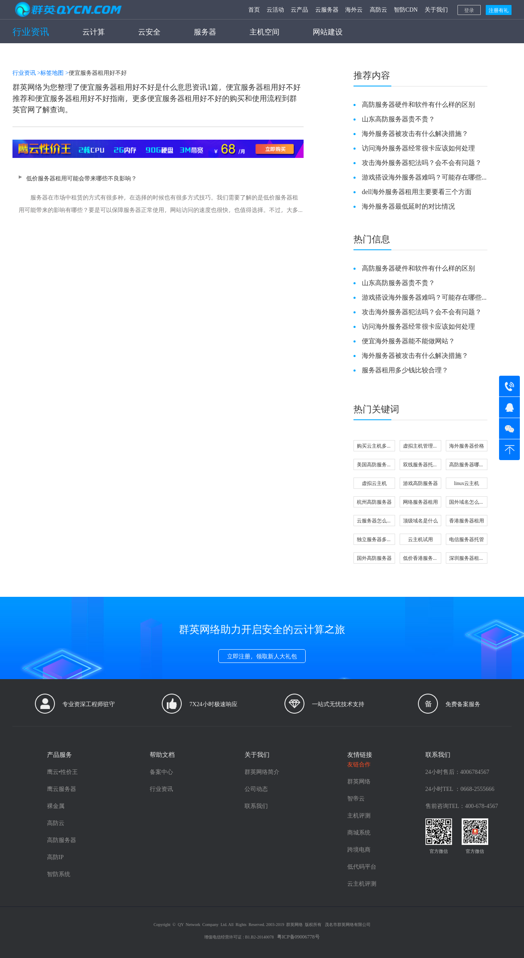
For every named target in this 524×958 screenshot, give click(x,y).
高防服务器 (61, 840)
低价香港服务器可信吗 (420, 558)
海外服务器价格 (466, 445)
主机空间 (264, 31)
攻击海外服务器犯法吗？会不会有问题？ (422, 162)
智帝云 (356, 798)
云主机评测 (361, 883)
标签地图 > (54, 72)
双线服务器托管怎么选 (420, 465)
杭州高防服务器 (374, 501)
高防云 (378, 9)
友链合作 (359, 764)
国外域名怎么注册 (466, 502)
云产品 (299, 9)
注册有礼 (499, 10)
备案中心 (161, 772)
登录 (469, 10)
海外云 (354, 9)
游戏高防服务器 (420, 483)
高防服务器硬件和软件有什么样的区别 (418, 104)
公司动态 (256, 789)
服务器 (205, 31)
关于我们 (436, 9)
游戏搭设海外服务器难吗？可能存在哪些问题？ (422, 177)
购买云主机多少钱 (374, 446)
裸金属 (55, 806)
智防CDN (406, 9)
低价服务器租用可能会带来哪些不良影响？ (158, 195)
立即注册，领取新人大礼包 (262, 656)
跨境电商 (359, 849)
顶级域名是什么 (420, 520)
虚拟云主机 (374, 483)
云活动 (275, 9)
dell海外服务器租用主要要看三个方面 (417, 191)
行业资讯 (30, 31)
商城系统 (359, 832)
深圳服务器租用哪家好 (466, 558)
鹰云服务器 (61, 789)
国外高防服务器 (374, 557)
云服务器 (327, 9)
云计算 (93, 31)
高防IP (55, 857)
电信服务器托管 (466, 539)
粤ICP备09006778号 (298, 936)
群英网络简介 (262, 772)
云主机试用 (420, 539)
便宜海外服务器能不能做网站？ (408, 340)
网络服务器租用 (420, 501)
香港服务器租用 (466, 520)
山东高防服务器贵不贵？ (398, 118)
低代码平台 (361, 866)
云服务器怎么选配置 (374, 521)
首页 (254, 9)
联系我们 (256, 806)
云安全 (149, 31)
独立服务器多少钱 (374, 540)
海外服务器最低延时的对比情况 (408, 206)
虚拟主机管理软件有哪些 (420, 446)
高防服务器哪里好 (466, 465)
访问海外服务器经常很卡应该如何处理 (418, 148)
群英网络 (359, 781)
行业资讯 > (26, 72)
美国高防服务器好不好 (374, 465)
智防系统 (58, 874)
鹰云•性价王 (62, 772)
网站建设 (328, 31)
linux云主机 (467, 483)
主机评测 (359, 815)
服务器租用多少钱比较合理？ (405, 369)
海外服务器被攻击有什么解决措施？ (415, 133)
